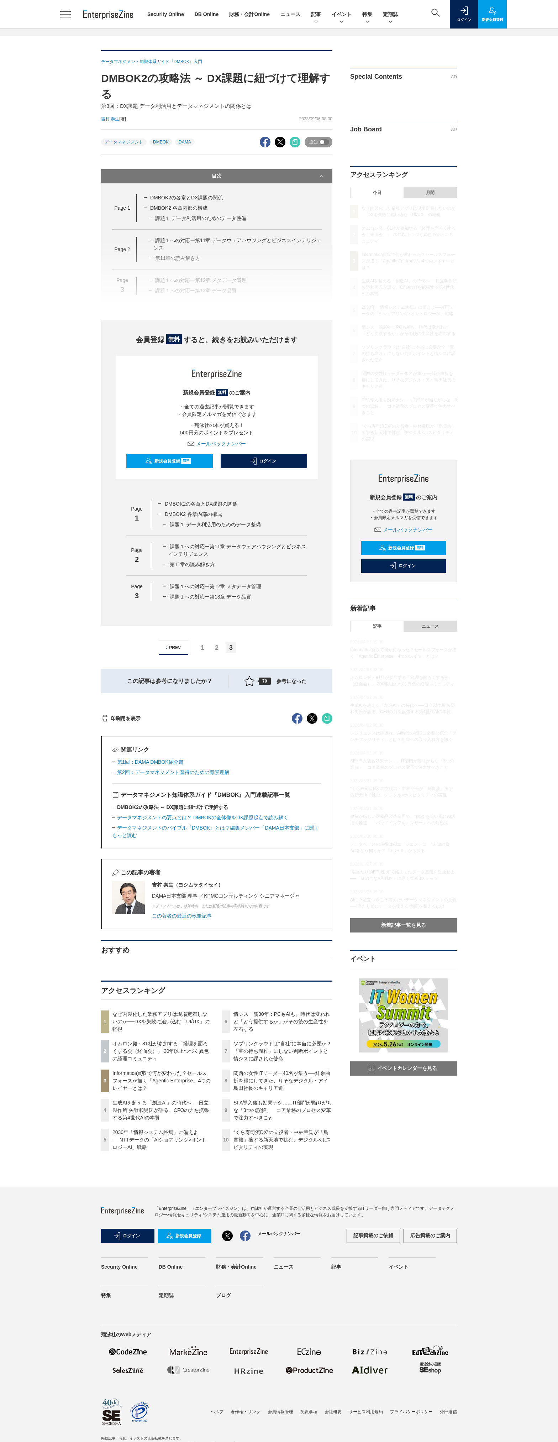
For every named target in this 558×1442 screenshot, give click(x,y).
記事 (316, 14)
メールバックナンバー (217, 443)
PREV (172, 648)
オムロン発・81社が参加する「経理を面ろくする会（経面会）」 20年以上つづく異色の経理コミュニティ (160, 1179)
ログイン (263, 461)
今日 (377, 192)
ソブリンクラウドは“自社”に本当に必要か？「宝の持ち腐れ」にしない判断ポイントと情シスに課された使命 (282, 1179)
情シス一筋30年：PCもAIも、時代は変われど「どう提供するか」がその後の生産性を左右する (281, 1149)
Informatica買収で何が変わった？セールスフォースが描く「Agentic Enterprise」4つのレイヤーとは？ (161, 1208)
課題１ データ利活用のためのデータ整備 (200, 218)
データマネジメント (124, 142)
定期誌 (390, 14)
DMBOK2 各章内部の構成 (178, 208)
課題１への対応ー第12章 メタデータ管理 (215, 586)
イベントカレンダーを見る (402, 1068)
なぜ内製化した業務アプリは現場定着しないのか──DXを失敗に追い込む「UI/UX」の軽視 (161, 1149)
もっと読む (124, 963)
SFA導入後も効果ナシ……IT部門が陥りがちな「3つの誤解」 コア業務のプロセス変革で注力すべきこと (282, 1238)
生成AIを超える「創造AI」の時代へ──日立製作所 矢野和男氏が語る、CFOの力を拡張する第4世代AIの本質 (160, 1238)
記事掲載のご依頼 (373, 1364)
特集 (367, 14)
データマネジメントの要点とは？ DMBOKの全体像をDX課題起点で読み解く (202, 946)
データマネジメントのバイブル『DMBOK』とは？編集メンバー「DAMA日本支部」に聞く (218, 956)
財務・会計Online (249, 14)
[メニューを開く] (65, 14)
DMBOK (161, 142)
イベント (342, 14)
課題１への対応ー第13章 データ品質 (210, 597)
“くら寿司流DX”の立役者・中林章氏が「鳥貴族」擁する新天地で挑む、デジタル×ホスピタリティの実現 (282, 1268)
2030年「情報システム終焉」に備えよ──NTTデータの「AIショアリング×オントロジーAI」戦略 (159, 1268)
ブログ (223, 1423)
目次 (268, 176)
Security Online (165, 14)
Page (122, 208)
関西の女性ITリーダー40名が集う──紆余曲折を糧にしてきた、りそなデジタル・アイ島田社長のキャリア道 (281, 1208)
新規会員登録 (168, 461)
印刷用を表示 (121, 847)
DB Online (207, 14)
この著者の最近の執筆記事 (182, 1044)
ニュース (290, 14)
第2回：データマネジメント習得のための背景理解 (173, 900)
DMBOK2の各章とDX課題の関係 (186, 197)
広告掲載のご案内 (430, 1364)
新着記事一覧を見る (403, 925)
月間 (430, 192)
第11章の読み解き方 (192, 564)
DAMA (185, 142)
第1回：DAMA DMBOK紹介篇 (150, 890)
